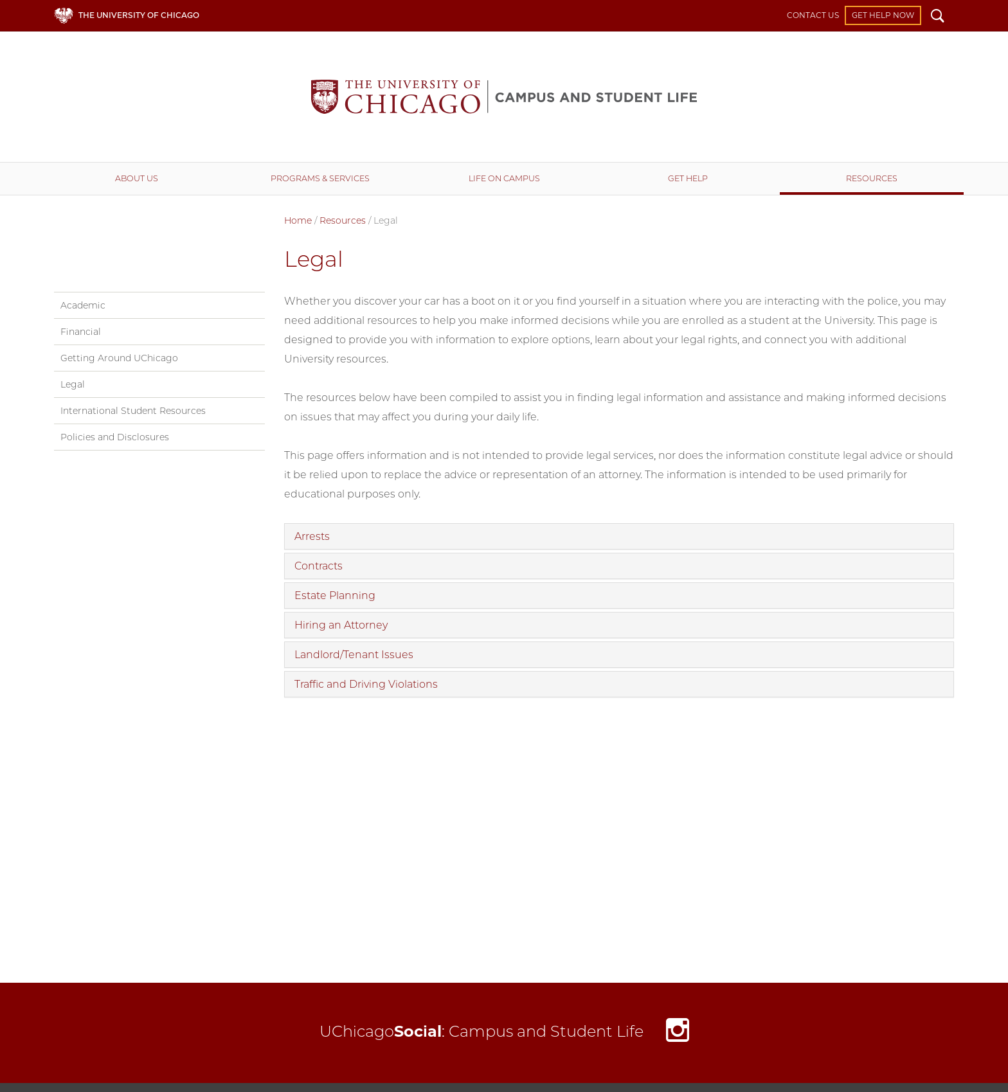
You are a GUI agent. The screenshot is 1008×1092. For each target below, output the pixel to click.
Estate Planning (334, 595)
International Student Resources (133, 410)
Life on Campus (504, 178)
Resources (871, 178)
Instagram (677, 1033)
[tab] (619, 536)
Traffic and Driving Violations (366, 684)
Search (937, 17)
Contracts (318, 566)
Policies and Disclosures (114, 437)
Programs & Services (320, 178)
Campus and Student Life (504, 96)
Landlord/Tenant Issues (353, 655)
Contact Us (813, 15)
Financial (80, 331)
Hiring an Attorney (341, 625)
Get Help (688, 178)
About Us (136, 178)
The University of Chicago (138, 15)
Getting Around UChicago (119, 358)
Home (298, 220)
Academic (82, 305)
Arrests (312, 536)
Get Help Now (883, 15)
